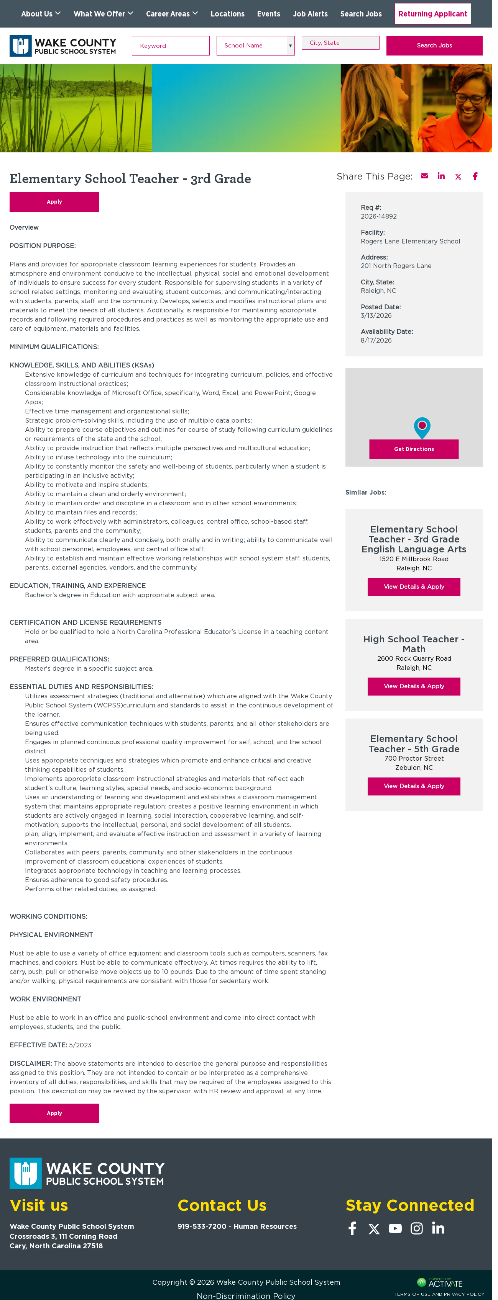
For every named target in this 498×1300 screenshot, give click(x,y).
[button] (375, 42)
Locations (228, 13)
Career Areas (172, 13)
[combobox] (341, 43)
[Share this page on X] (458, 176)
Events (268, 13)
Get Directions (414, 449)
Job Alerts (310, 13)
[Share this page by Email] (424, 176)
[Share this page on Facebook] (475, 176)
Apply (54, 201)
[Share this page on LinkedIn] (441, 176)
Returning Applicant (433, 13)
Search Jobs (361, 13)
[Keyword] (171, 46)
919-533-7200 (202, 1226)
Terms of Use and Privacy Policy (439, 1294)
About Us (41, 13)
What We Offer (103, 13)
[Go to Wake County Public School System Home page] (63, 46)
